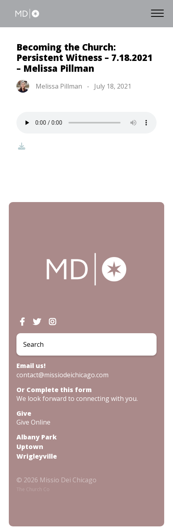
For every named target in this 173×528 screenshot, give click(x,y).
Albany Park (36, 437)
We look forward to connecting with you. (77, 398)
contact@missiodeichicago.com (62, 374)
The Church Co (33, 489)
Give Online (33, 422)
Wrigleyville (36, 456)
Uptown (29, 446)
